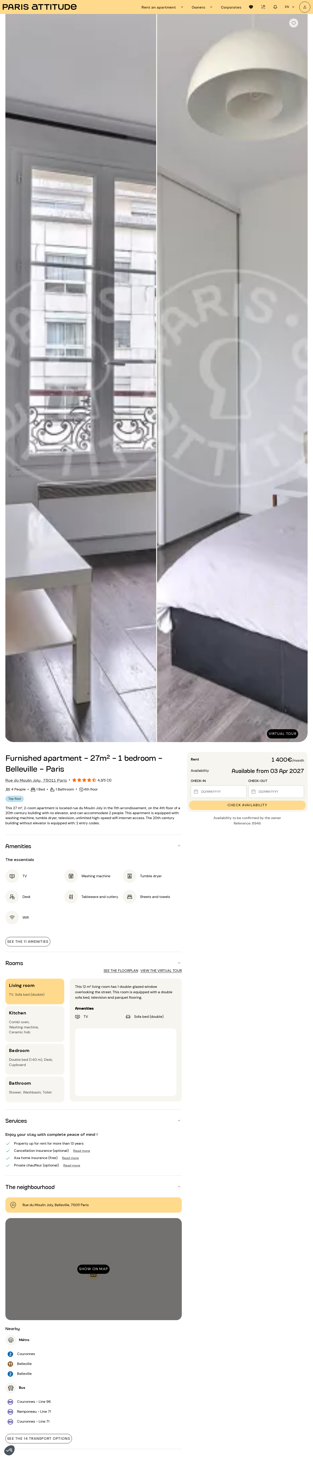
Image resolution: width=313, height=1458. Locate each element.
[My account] (304, 7)
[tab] (163, 7)
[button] (9, 1450)
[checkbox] (293, 22)
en (290, 7)
